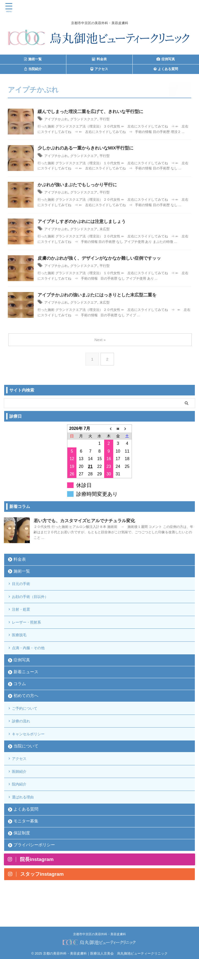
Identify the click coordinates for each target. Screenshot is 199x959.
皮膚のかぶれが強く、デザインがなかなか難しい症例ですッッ (103, 259)
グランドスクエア (92, 119)
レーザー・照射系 (30, 630)
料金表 (19, 560)
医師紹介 (21, 793)
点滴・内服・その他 (32, 659)
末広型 (117, 230)
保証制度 (21, 859)
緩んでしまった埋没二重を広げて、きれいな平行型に (94, 112)
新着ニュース (25, 685)
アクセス (21, 778)
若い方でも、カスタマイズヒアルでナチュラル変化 (87, 522)
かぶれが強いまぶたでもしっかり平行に (80, 185)
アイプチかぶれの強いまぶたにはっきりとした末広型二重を (101, 296)
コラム (19, 696)
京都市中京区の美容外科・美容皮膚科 (99, 932)
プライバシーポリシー (34, 871)
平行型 (117, 119)
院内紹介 (21, 807)
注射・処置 (23, 615)
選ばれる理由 (25, 822)
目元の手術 (23, 586)
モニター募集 (25, 847)
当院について (25, 764)
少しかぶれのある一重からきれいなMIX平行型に (88, 148)
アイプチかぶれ (58, 119)
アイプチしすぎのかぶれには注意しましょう (84, 222)
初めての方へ (25, 708)
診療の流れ (23, 737)
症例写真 (21, 673)
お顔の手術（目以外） (34, 600)
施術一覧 (21, 572)
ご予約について (27, 722)
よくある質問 (25, 835)
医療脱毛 (21, 645)
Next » (100, 341)
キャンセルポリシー (32, 751)
